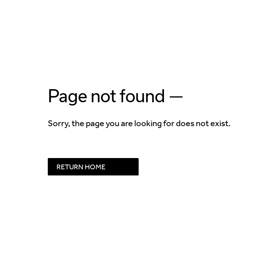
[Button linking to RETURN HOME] (93, 166)
